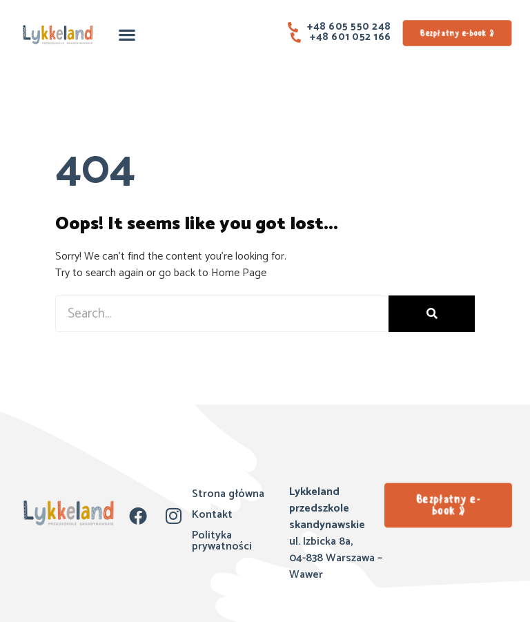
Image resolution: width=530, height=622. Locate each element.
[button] (127, 34)
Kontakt (212, 514)
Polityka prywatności (222, 541)
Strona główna (228, 494)
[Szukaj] (432, 313)
